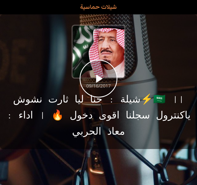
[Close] (7, 7)
